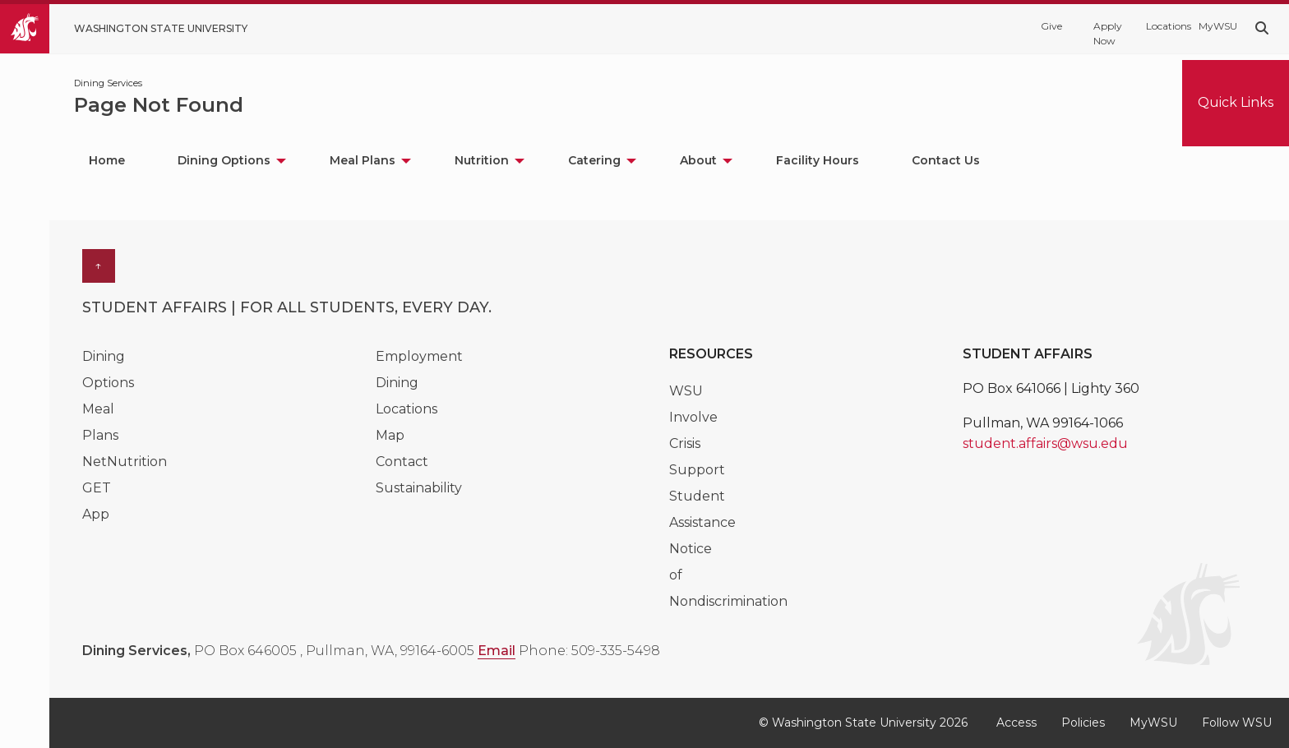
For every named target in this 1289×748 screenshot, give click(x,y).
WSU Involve (693, 404)
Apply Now (1107, 33)
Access (1016, 722)
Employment (419, 356)
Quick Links (1235, 102)
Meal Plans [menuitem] (362, 160)
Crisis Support (697, 457)
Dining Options (108, 369)
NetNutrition (124, 461)
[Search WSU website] (1262, 28)
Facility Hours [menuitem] (817, 160)
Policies (1083, 722)
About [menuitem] (698, 160)
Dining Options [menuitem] (224, 160)
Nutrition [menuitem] (482, 160)
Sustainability (419, 488)
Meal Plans (100, 422)
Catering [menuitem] (594, 160)
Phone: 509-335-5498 (589, 650)
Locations (1164, 26)
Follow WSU (1237, 722)
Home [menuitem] (107, 160)
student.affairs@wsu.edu (1045, 443)
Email (496, 650)
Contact (402, 461)
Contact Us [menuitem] (946, 160)
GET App (96, 501)
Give (1051, 26)
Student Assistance (702, 509)
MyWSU (1217, 26)
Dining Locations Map (406, 409)
